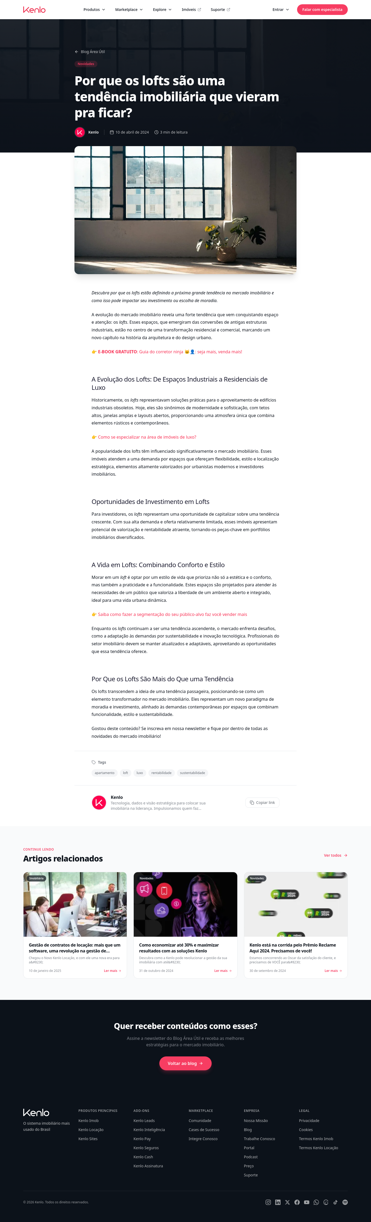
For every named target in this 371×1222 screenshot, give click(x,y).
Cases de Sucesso (204, 1129)
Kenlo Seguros (146, 1147)
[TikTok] (335, 1202)
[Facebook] (297, 1202)
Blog (248, 1129)
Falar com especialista (322, 9)
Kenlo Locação (91, 1129)
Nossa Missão (256, 1120)
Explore (162, 9)
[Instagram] (268, 1202)
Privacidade (309, 1120)
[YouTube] (306, 1202)
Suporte (220, 9)
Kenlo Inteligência (149, 1129)
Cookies (306, 1129)
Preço (249, 1165)
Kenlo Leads (144, 1120)
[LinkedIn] (278, 1202)
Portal (249, 1147)
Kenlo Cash (143, 1156)
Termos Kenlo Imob (316, 1138)
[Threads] (326, 1202)
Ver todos (336, 855)
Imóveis (191, 9)
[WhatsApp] (316, 1202)
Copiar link (262, 802)
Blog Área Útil (89, 51)
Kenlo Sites (88, 1138)
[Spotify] (345, 1202)
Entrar (281, 9)
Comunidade (200, 1120)
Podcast (251, 1156)
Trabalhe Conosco (259, 1138)
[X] (287, 1202)
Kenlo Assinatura (148, 1165)
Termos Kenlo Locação (318, 1147)
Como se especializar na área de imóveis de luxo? (147, 437)
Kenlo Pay (142, 1138)
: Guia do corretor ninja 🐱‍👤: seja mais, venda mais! (170, 352)
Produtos (95, 9)
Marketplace (129, 9)
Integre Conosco (203, 1138)
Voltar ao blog (185, 1063)
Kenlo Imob (88, 1120)
